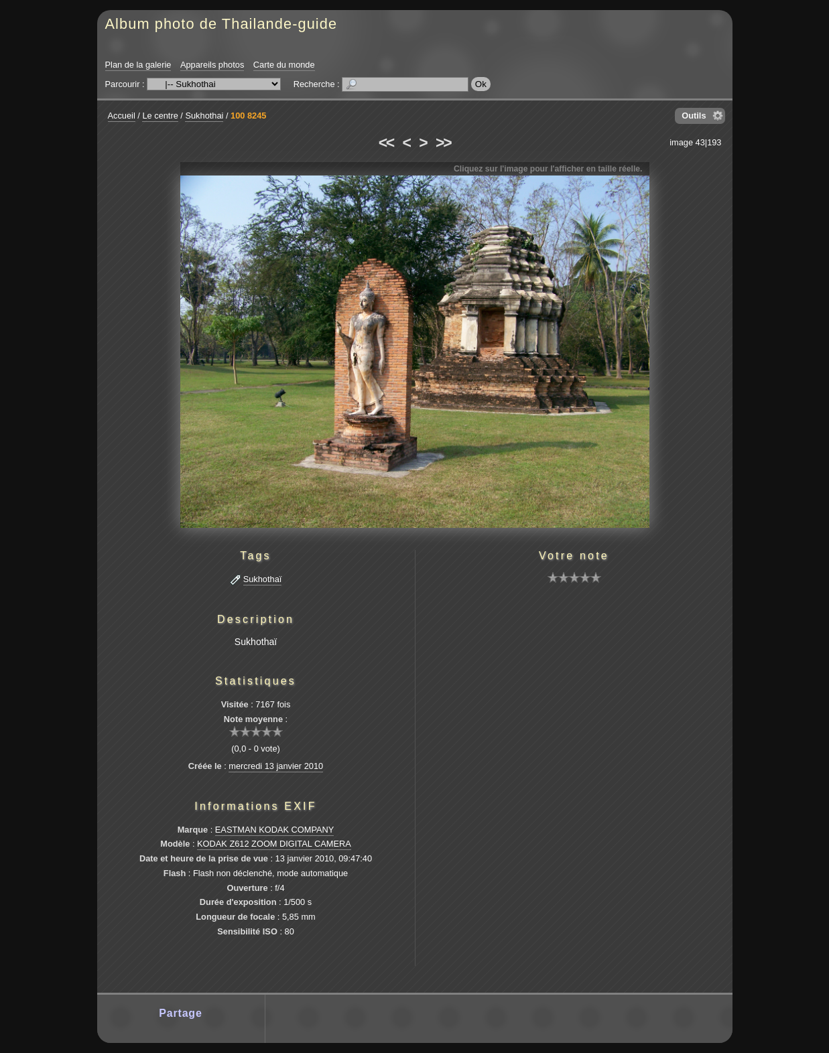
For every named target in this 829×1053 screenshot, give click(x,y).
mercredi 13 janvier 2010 (276, 766)
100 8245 (248, 116)
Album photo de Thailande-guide (221, 23)
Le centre (160, 116)
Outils (694, 116)
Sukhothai (204, 116)
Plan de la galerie (138, 65)
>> (443, 142)
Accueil (121, 116)
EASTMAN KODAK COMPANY (274, 830)
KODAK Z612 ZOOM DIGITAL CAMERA (274, 844)
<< (386, 142)
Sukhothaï (262, 579)
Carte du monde (284, 65)
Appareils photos (212, 65)
